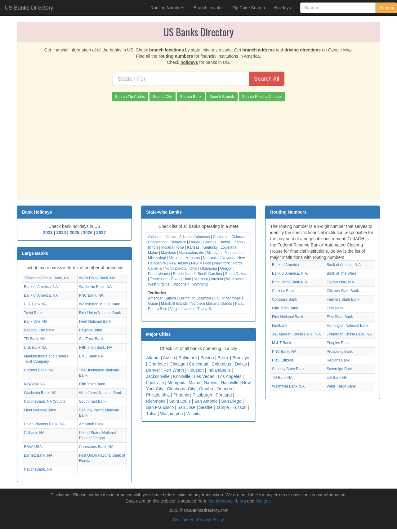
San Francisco (160, 407)
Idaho (238, 242)
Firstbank (279, 325)
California (220, 237)
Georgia (209, 242)
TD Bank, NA (34, 339)
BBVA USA (33, 447)
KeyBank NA (34, 384)
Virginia (217, 279)
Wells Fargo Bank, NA (97, 278)
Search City (162, 97)
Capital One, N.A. (341, 282)
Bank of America (285, 265)
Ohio (193, 268)
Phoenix (181, 394)
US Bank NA (337, 377)
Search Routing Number (262, 97)
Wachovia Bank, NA (95, 287)
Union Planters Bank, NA (44, 424)
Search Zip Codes (130, 97)
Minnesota (233, 252)
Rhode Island (183, 274)
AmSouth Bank (91, 424)
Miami (194, 382)
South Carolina (210, 274)
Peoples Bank (338, 343)
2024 (61, 232)
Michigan (214, 252)
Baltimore (188, 357)
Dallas (241, 363)
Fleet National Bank (95, 321)
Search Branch (221, 97)
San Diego (231, 401)
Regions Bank (90, 330)
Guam (153, 303)
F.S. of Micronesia (229, 298)
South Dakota (236, 274)
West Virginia (159, 284)
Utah (187, 279)
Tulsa (151, 413)
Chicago (177, 363)
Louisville (155, 382)
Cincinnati (198, 363)
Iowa (180, 247)
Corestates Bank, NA (96, 447)
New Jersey (178, 263)
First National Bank (287, 317)
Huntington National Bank (347, 325)
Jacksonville (157, 376)
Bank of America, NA (41, 287)
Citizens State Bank (343, 291)
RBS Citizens (283, 360)
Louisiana (228, 247)
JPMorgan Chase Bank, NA (46, 278)
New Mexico (201, 263)
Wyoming (199, 284)
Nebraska (211, 258)
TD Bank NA (282, 377)
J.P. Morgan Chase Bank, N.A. (297, 334)
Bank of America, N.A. (290, 273)
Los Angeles (229, 376)
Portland (224, 394)
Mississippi (157, 258)
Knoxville (181, 376)
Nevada (228, 258)
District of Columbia (195, 298)
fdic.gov (263, 501)
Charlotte (157, 363)
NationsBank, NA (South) (44, 401)
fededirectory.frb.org (226, 501)
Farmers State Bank (343, 299)
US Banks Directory (29, 8)
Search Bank (191, 97)
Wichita (193, 413)
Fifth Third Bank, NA (95, 347)
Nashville (230, 382)
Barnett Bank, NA (38, 455)
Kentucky (210, 247)
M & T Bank (281, 343)
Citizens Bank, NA (39, 370)
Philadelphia (158, 394)
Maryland (168, 252)
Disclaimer (183, 519)
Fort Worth (174, 370)
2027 (101, 232)
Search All (266, 79)
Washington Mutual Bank (99, 304)
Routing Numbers (167, 7)
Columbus (221, 363)
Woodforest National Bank (100, 393)
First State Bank (340, 317)
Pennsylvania (159, 274)
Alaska (170, 237)
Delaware (178, 242)
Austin (169, 357)
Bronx (223, 357)
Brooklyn (240, 357)
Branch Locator (208, 7)
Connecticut (157, 242)
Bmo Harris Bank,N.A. (290, 282)
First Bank (335, 308)
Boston (207, 357)
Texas (175, 279)
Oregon (226, 268)
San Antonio (206, 401)
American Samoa (162, 298)
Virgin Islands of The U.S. (191, 309)
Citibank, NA (34, 433)
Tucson (240, 407)
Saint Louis (179, 401)
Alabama (155, 237)
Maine (153, 252)
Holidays (282, 7)
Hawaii (225, 242)
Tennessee (159, 279)
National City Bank (39, 330)
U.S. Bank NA (35, 304)
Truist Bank (33, 313)
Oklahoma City (181, 388)
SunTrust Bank (91, 339)
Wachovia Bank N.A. (289, 386)
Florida (194, 242)
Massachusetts (191, 252)
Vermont (201, 279)
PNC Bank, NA (91, 295)
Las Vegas (204, 376)
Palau (239, 303)
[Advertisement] (198, 147)
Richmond (156, 401)
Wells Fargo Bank (341, 386)
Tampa (222, 407)
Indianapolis (218, 370)
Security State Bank (288, 369)
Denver (153, 370)
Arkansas (202, 237)
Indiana (167, 247)
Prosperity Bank (340, 351)
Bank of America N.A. (344, 265)
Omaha (206, 388)
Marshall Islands (174, 303)
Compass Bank (284, 299)
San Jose (186, 407)
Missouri (175, 258)
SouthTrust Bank (92, 401)
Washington (235, 279)
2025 (74, 232)
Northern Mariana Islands (211, 303)
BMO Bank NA (91, 356)
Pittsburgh (202, 394)
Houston (196, 370)
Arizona (185, 237)
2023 (48, 232)
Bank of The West (341, 273)
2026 (87, 232)
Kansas (193, 247)
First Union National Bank (100, 313)
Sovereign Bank (340, 369)
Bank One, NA (35, 321)
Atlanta (153, 357)
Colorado (238, 237)
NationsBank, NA (38, 469)
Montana (192, 258)
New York (222, 263)
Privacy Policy (210, 519)
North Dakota (175, 268)
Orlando (224, 388)
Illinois (153, 247)
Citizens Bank (283, 291)
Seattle (206, 407)
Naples (210, 382)
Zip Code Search (248, 7)
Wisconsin (180, 284)
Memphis (176, 382)
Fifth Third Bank (92, 384)
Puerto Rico (157, 309)
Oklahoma (208, 268)
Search (386, 7)
